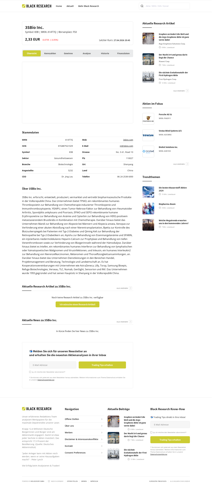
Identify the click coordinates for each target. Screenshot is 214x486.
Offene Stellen (72, 481)
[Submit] (142, 6)
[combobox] (164, 6)
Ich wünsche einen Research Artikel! (77, 304)
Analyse (87, 53)
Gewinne (68, 53)
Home (59, 6)
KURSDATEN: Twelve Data (157, 481)
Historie (105, 53)
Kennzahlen (50, 53)
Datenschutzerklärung (46, 380)
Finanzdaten (123, 53)
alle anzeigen (122, 288)
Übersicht (32, 53)
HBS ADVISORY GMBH (37, 481)
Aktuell (70, 6)
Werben (84, 481)
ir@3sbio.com (126, 146)
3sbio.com (128, 139)
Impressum (94, 481)
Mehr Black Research (88, 6)
